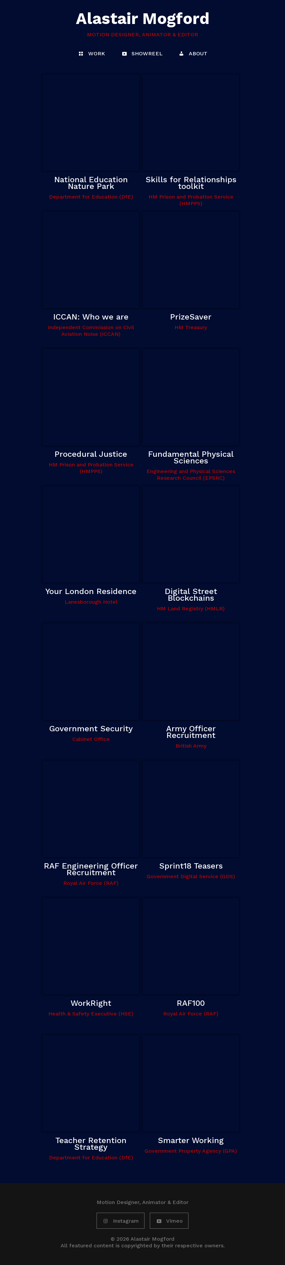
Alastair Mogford (142, 18)
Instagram (120, 1221)
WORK (91, 54)
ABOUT (192, 54)
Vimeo (169, 1221)
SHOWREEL (141, 54)
